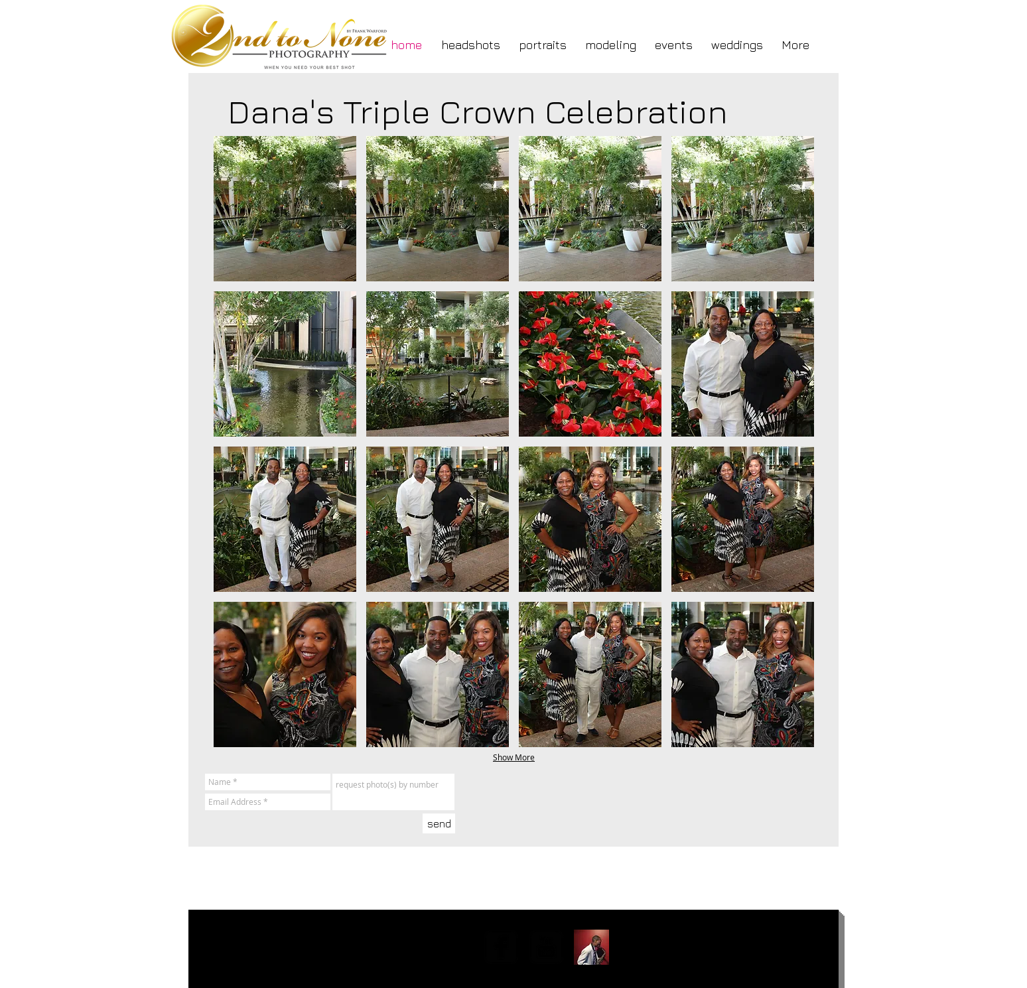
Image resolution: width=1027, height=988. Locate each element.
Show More (514, 757)
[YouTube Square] (546, 947)
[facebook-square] (501, 947)
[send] (439, 823)
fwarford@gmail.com (267, 944)
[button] (285, 208)
